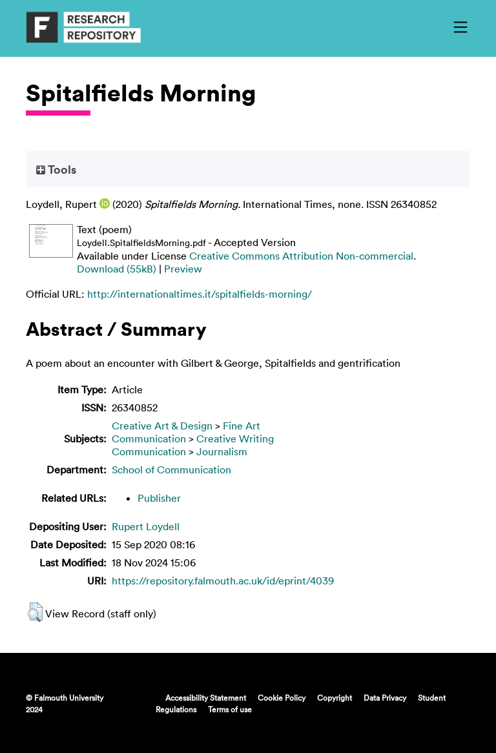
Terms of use (230, 709)
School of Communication (171, 469)
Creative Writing (235, 438)
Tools (56, 169)
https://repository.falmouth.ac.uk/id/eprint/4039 (223, 580)
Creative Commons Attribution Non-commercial (301, 255)
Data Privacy (385, 697)
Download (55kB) (116, 268)
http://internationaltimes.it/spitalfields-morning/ (199, 293)
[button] (35, 612)
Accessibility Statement (205, 697)
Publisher (159, 497)
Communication (149, 438)
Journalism (221, 451)
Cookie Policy (281, 697)
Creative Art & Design (162, 425)
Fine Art (241, 425)
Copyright (334, 697)
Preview (183, 268)
